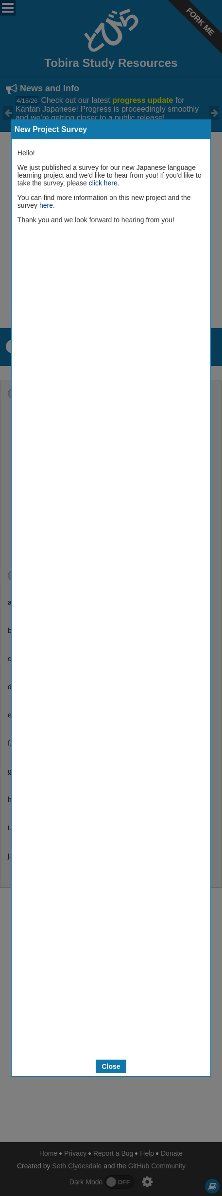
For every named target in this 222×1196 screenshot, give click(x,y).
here (46, 205)
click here (103, 183)
